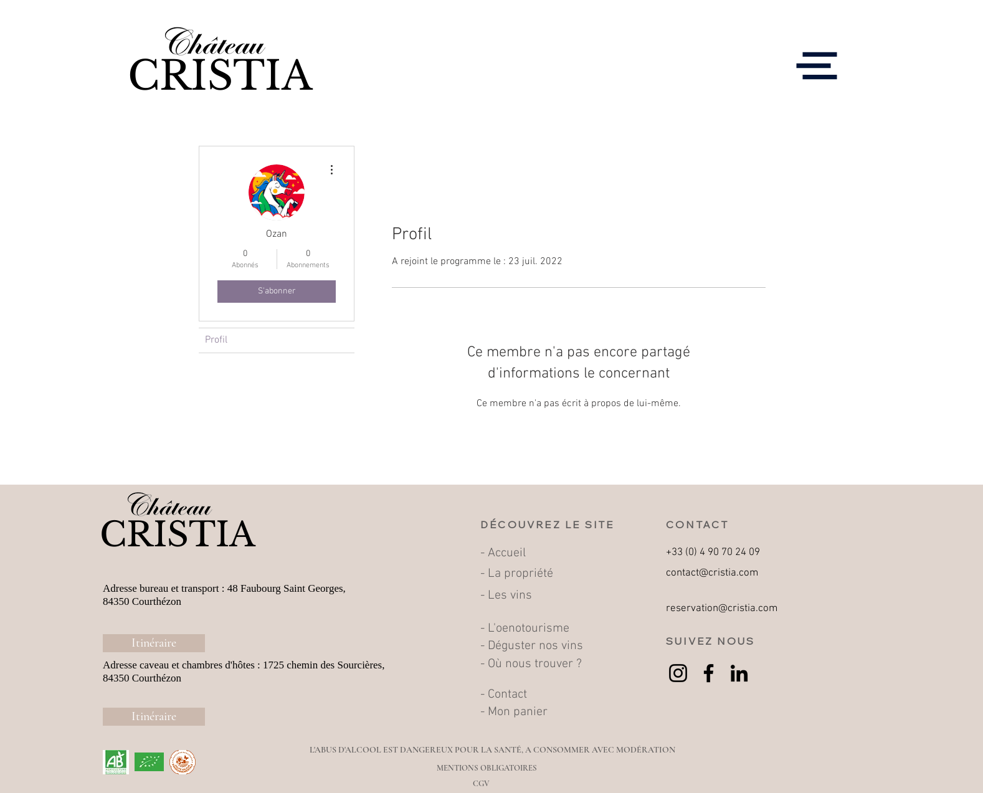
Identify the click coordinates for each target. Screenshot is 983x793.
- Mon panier (514, 712)
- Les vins (506, 595)
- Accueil (504, 553)
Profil (216, 340)
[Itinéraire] (154, 643)
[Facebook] (708, 673)
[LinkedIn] (739, 673)
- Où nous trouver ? (532, 664)
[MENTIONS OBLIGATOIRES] (486, 768)
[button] (817, 66)
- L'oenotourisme (526, 628)
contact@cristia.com (712, 573)
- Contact (503, 694)
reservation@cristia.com (721, 608)
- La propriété (516, 573)
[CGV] (481, 783)
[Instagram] (678, 673)
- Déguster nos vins (531, 646)
